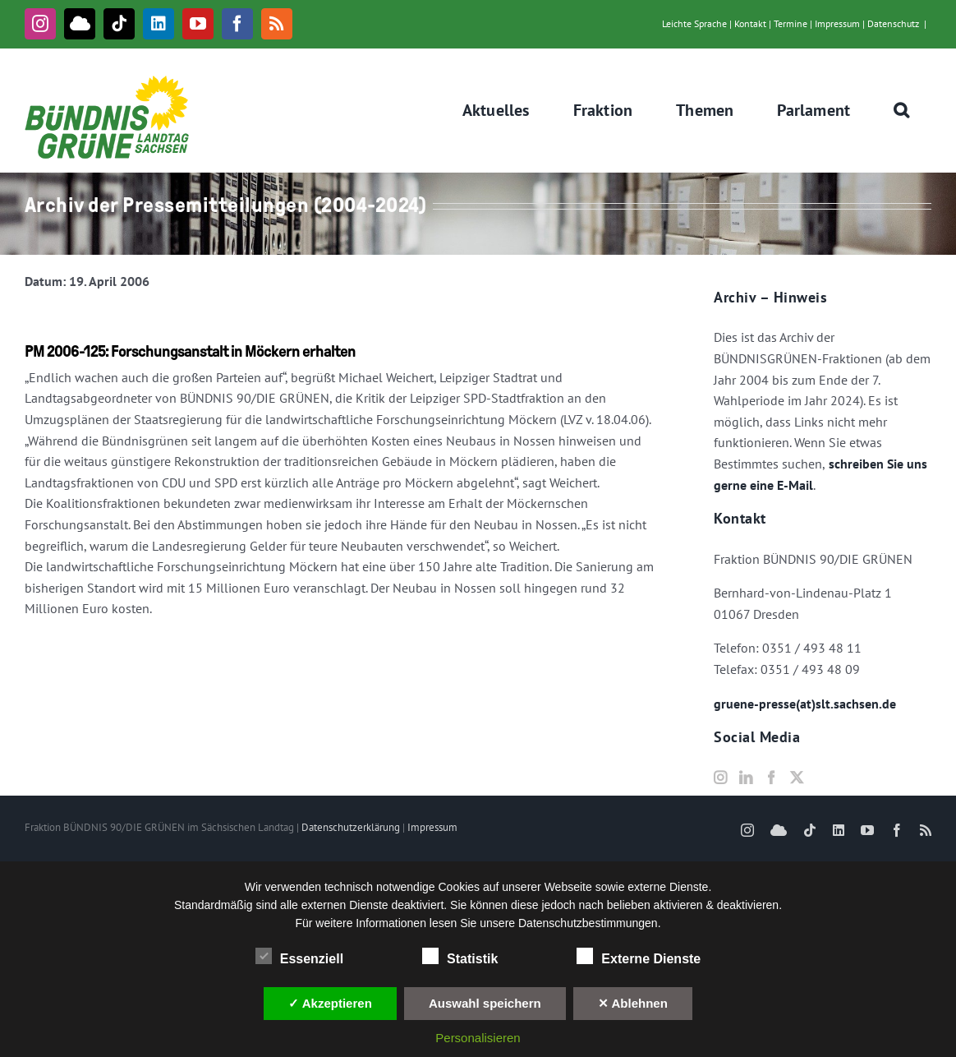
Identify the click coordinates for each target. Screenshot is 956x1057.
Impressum (837, 23)
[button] (901, 110)
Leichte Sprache (694, 23)
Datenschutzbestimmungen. (589, 923)
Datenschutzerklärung (350, 827)
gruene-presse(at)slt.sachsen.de (805, 703)
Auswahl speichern (485, 1003)
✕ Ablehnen (633, 1003)
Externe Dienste (639, 957)
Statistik (460, 957)
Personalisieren (477, 1038)
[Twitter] (796, 777)
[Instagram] (720, 777)
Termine (790, 23)
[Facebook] (771, 777)
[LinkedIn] (745, 777)
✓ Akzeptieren (330, 1003)
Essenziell (299, 957)
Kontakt (750, 23)
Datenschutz (893, 23)
